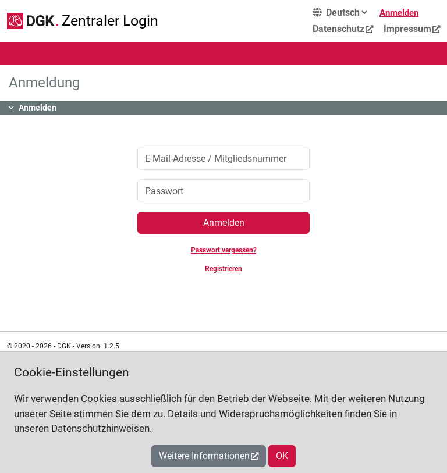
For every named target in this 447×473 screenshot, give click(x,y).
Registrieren (223, 269)
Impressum (407, 28)
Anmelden (398, 13)
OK (282, 455)
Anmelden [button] (37, 107)
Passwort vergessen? (224, 250)
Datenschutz (338, 28)
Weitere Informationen (204, 455)
